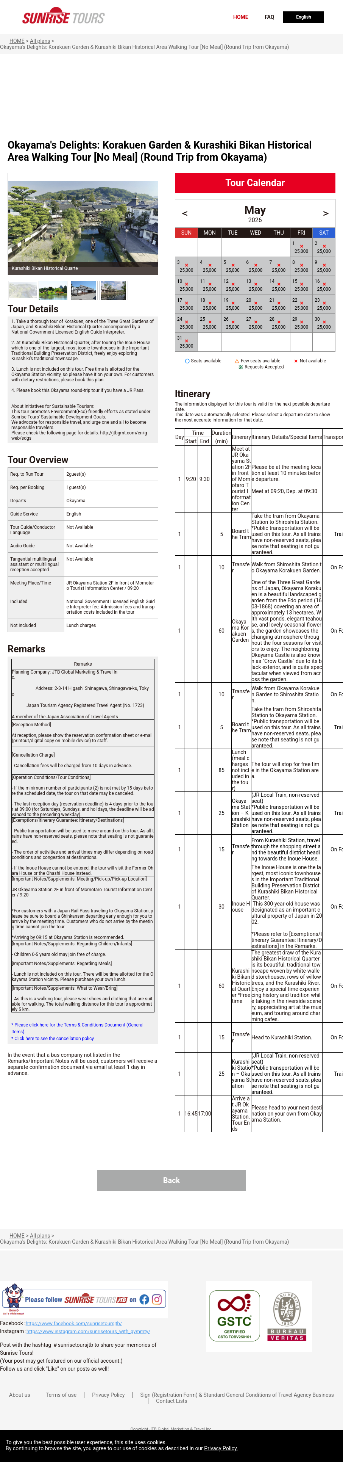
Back (171, 1180)
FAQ (269, 17)
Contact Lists (171, 1401)
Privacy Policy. (221, 1448)
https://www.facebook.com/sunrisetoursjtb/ (74, 1323)
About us (19, 1395)
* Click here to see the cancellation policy (52, 1038)
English (303, 17)
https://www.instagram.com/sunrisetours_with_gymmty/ (88, 1331)
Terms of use (61, 1395)
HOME (240, 17)
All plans (40, 41)
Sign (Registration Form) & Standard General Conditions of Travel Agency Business (237, 1395)
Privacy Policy (108, 1395)
